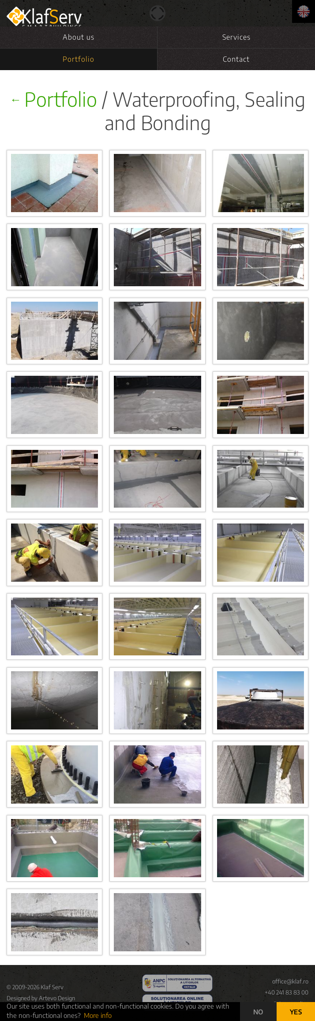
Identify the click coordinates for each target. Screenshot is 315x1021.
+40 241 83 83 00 (286, 992)
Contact (236, 59)
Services (236, 37)
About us (78, 37)
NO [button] (258, 1012)
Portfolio (78, 59)
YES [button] (296, 1012)
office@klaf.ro (290, 981)
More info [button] (98, 1015)
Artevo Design (57, 998)
